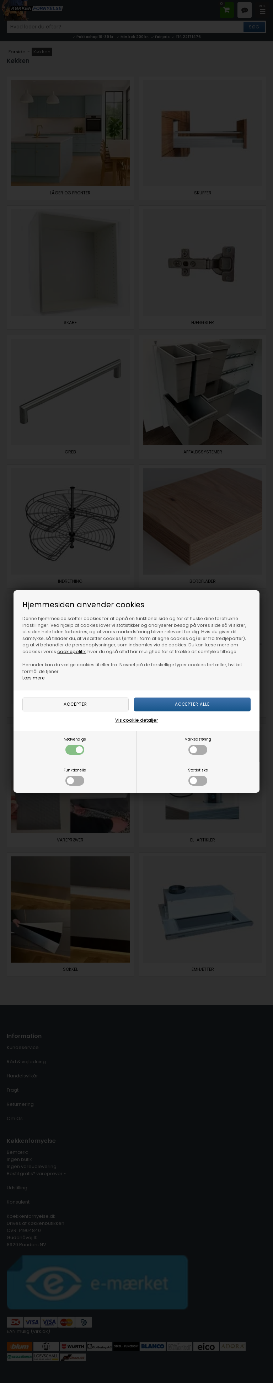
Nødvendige (75, 746)
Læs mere (33, 678)
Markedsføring (197, 746)
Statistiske (198, 777)
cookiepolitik (71, 652)
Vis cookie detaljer (136, 720)
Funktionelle (75, 777)
